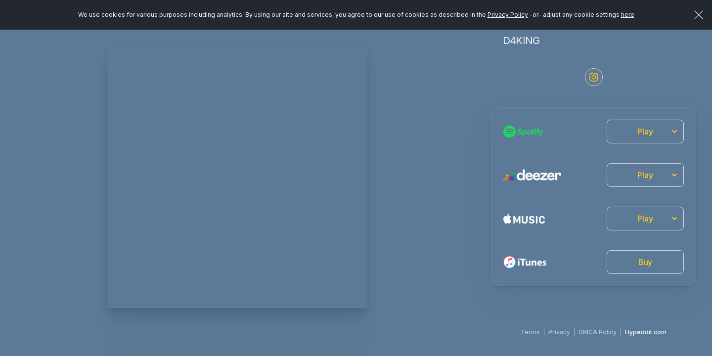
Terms (530, 332)
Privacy (559, 332)
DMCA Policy (597, 332)
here (627, 14)
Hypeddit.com (646, 332)
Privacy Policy (508, 14)
